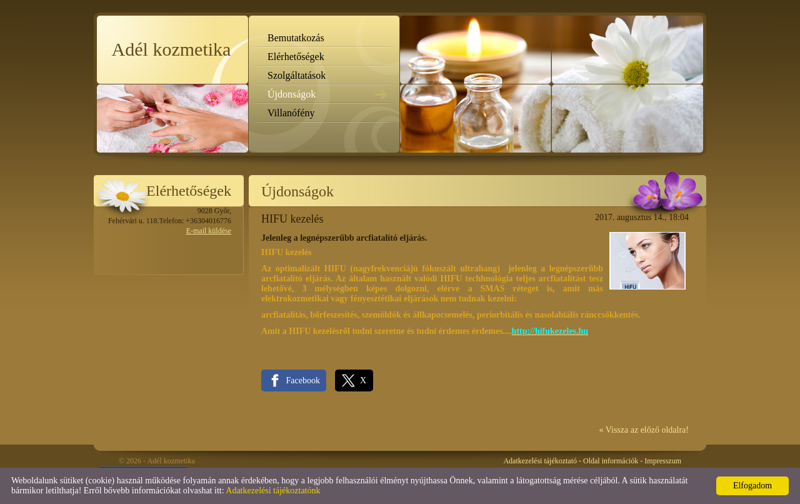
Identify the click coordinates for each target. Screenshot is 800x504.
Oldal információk (610, 460)
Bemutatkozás (296, 38)
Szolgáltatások (297, 75)
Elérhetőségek (296, 56)
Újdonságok (292, 94)
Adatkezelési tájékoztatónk (273, 490)
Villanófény (291, 113)
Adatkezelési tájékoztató (540, 460)
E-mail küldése (208, 230)
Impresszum (662, 460)
